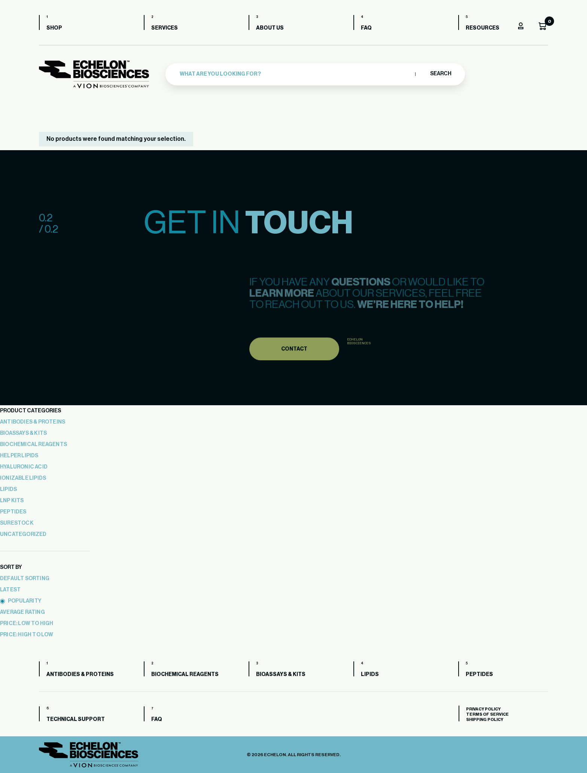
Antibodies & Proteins (32, 422)
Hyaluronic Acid (24, 467)
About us (270, 28)
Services (164, 28)
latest (10, 589)
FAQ (366, 28)
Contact (294, 360)
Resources (482, 28)
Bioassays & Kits (23, 433)
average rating (22, 612)
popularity (20, 601)
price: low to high (27, 623)
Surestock (17, 523)
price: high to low (27, 634)
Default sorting (24, 578)
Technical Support (75, 719)
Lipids (8, 489)
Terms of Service (487, 714)
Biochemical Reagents (33, 444)
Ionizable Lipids (23, 478)
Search (440, 73)
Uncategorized (23, 534)
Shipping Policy (484, 720)
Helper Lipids (19, 455)
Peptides (13, 512)
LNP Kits (12, 500)
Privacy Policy (483, 709)
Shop (54, 28)
